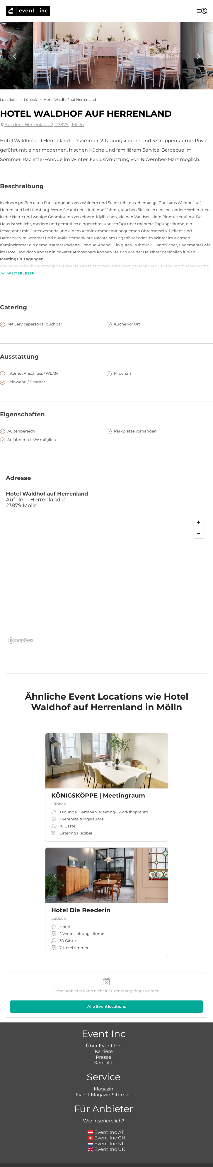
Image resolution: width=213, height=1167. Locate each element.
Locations (8, 99)
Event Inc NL (106, 1143)
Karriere (104, 1051)
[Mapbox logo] (20, 640)
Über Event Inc (103, 1046)
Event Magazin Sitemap (104, 1095)
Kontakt (103, 1063)
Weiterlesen (17, 273)
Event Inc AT (106, 1132)
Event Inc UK (106, 1149)
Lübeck (30, 99)
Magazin (103, 1089)
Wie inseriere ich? (103, 1121)
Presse (103, 1057)
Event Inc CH (107, 1138)
